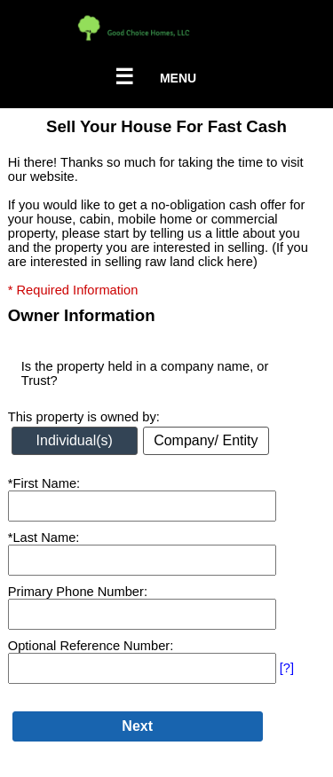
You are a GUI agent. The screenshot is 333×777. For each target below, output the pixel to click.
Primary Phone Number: (77, 592)
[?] (287, 668)
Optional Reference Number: (91, 646)
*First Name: (44, 483)
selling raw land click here (179, 262)
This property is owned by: (84, 417)
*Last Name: (44, 537)
